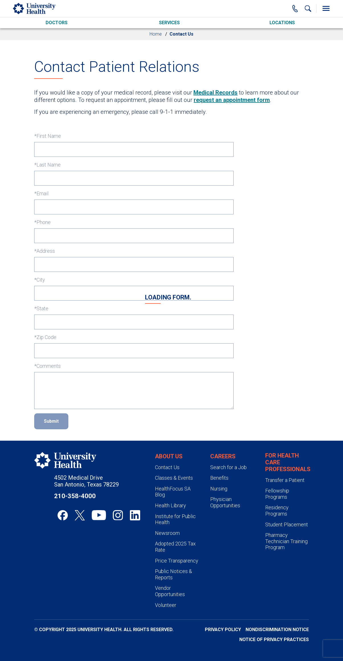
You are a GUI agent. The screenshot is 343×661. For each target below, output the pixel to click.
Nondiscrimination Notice (277, 629)
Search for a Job (228, 467)
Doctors (57, 22)
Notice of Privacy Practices (274, 639)
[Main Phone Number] (295, 8)
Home (156, 34)
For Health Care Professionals (288, 462)
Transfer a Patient (285, 480)
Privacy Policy (223, 629)
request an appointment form (232, 100)
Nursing (218, 489)
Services (169, 22)
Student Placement (286, 524)
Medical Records (215, 92)
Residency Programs (277, 510)
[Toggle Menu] (326, 8)
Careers (223, 456)
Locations (282, 22)
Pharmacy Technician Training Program (286, 541)
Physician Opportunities (225, 502)
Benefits (219, 478)
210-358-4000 (75, 496)
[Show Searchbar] (308, 8)
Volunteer (165, 605)
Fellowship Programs (277, 494)
